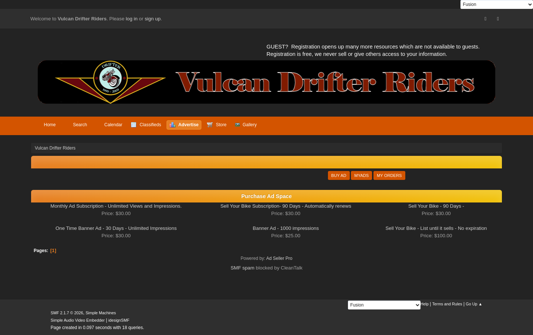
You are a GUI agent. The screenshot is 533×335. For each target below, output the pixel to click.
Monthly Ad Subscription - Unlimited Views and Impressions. (116, 206)
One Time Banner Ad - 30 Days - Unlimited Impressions (116, 228)
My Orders (389, 175)
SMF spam (242, 268)
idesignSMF (119, 320)
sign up (153, 18)
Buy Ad (338, 175)
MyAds (361, 175)
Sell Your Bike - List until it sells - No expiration (436, 228)
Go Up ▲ (474, 304)
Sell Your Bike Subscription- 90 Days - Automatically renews (285, 206)
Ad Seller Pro (279, 258)
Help (424, 304)
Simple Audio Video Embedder (78, 320)
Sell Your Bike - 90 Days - (436, 206)
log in (132, 18)
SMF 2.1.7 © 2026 (67, 313)
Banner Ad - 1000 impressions (286, 228)
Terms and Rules (447, 304)
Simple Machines (101, 313)
